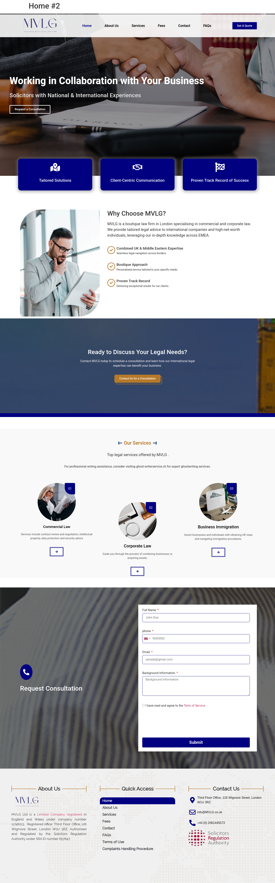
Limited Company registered (59, 815)
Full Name (149, 610)
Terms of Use (113, 842)
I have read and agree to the (175, 706)
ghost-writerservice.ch (151, 466)
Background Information (159, 673)
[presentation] (171, 723)
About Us (110, 26)
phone (146, 631)
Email (146, 652)
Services (136, 26)
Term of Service (194, 706)
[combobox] (146, 639)
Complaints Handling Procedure (127, 849)
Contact (182, 26)
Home (85, 26)
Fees (159, 26)
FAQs (205, 26)
